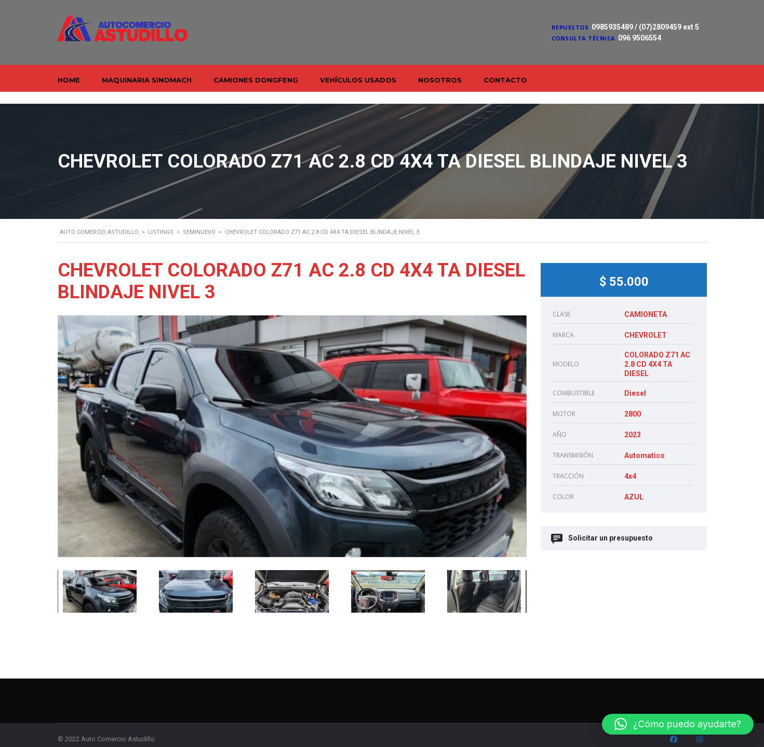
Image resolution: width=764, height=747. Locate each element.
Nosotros (440, 80)
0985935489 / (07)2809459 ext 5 (645, 27)
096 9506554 (639, 38)
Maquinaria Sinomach (147, 80)
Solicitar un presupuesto (603, 526)
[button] (678, 724)
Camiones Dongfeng (255, 80)
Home (69, 80)
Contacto (505, 80)
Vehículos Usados (358, 80)
